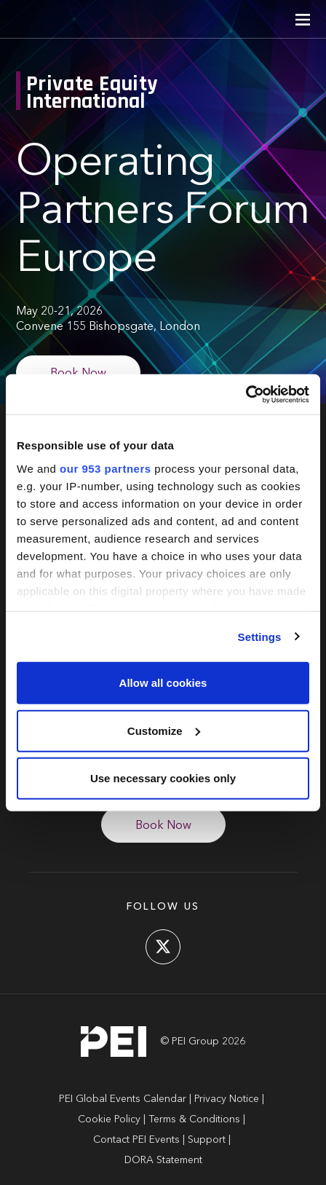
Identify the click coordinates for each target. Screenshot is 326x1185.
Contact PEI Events (136, 1140)
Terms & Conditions (194, 1119)
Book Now (78, 373)
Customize (163, 730)
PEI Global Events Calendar (122, 1099)
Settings (260, 636)
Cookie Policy (109, 1119)
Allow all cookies (163, 683)
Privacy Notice (226, 1099)
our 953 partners (105, 468)
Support (207, 1140)
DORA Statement (163, 1160)
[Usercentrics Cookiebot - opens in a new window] (245, 394)
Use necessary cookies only (163, 778)
